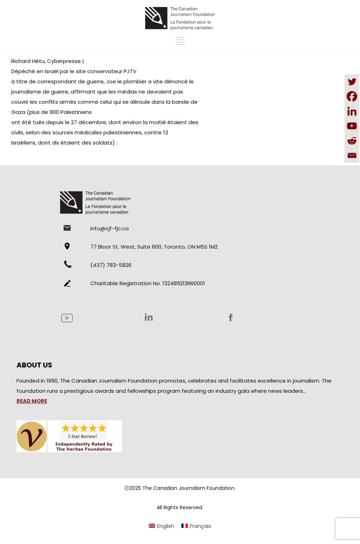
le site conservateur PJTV (103, 71)
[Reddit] (352, 140)
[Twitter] (352, 81)
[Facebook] (352, 96)
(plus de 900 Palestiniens (59, 112)
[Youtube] (352, 126)
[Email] (352, 155)
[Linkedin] (352, 111)
